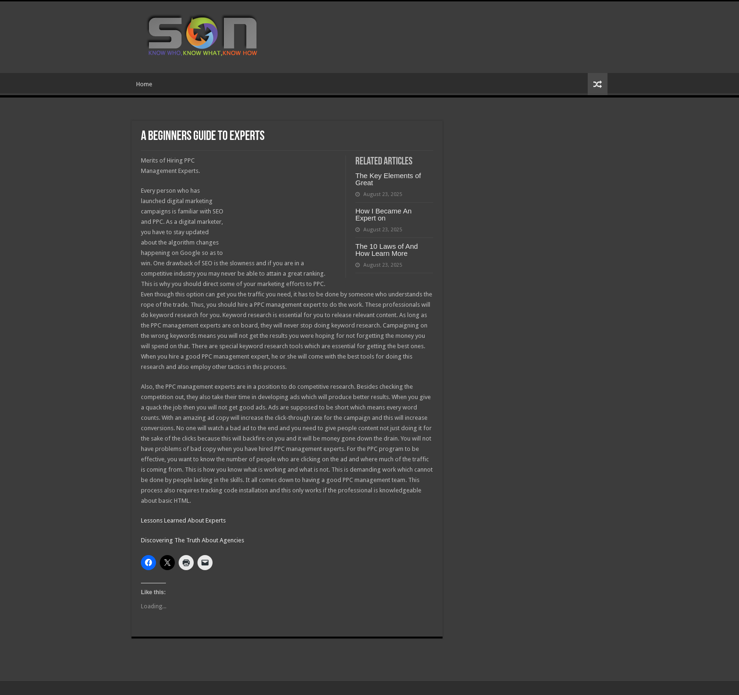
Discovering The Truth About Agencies (192, 540)
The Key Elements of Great (388, 179)
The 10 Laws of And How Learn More (386, 249)
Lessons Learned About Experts (183, 520)
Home (144, 84)
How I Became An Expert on (383, 214)
